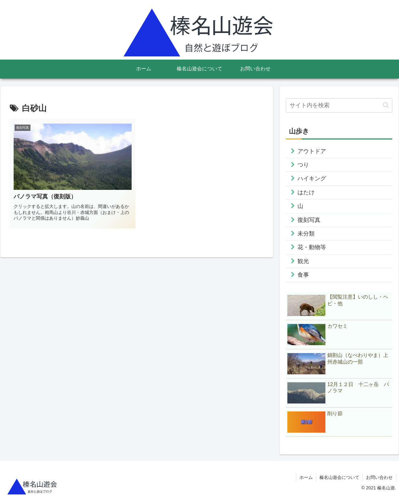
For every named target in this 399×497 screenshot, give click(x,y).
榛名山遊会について (339, 477)
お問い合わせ (379, 477)
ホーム (306, 477)
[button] (385, 105)
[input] (339, 105)
